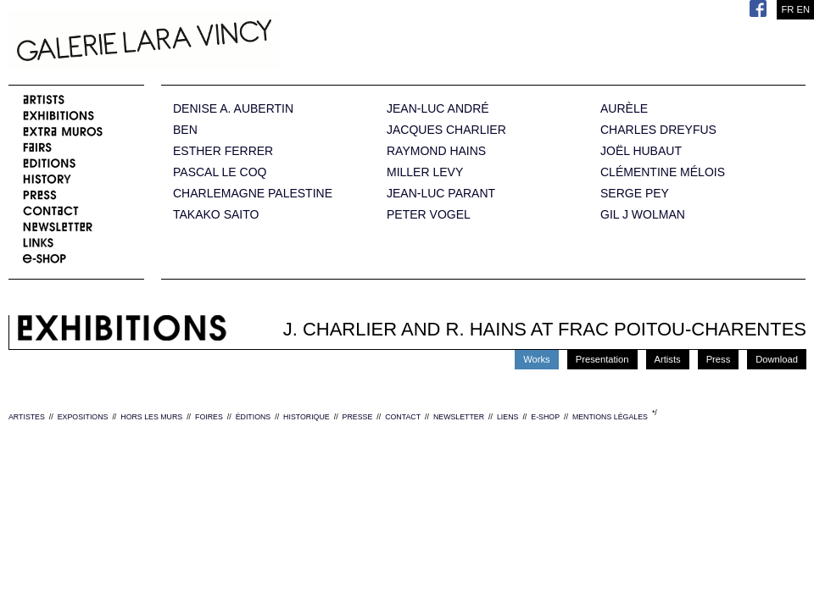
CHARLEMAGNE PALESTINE (252, 193)
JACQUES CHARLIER (446, 130)
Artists (668, 359)
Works (536, 359)
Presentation (602, 359)
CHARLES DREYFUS (658, 130)
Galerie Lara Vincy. (228, 42)
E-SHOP (545, 417)
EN (803, 9)
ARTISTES (26, 417)
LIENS (507, 417)
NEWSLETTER (458, 417)
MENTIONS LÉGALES (610, 417)
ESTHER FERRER (223, 151)
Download (776, 359)
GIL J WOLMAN (642, 214)
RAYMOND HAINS (436, 151)
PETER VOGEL (429, 214)
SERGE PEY (634, 193)
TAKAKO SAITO (216, 214)
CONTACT (403, 417)
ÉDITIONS (253, 417)
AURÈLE (624, 108)
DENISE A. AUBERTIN (233, 108)
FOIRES (209, 417)
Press (718, 359)
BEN (185, 130)
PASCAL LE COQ (219, 172)
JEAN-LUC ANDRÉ (438, 108)
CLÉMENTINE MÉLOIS (662, 172)
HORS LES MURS (151, 417)
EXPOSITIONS (83, 417)
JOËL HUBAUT (641, 151)
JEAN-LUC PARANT (441, 193)
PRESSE (358, 417)
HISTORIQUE (306, 417)
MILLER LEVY (425, 172)
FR (787, 9)
